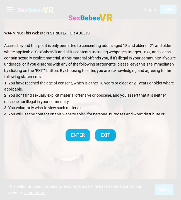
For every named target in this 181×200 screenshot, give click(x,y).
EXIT (105, 135)
